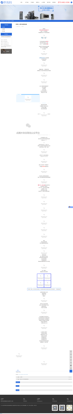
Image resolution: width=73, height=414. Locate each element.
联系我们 (54, 2)
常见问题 (3, 31)
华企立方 (35, 405)
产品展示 (32, 2)
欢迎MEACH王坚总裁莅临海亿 (24, 379)
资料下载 (48, 2)
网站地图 (24, 405)
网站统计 (1, 413)
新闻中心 (37, 2)
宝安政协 (19, 372)
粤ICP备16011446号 (20, 405)
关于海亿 (27, 2)
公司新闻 (3, 27)
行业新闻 (3, 29)
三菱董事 (17, 372)
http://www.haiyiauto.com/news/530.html (23, 374)
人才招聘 (43, 2)
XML (29, 405)
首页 (21, 2)
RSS (27, 405)
